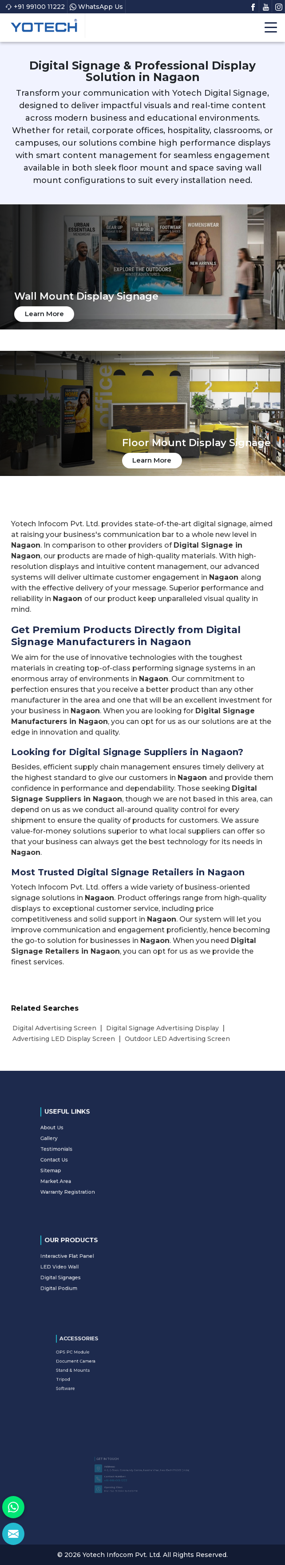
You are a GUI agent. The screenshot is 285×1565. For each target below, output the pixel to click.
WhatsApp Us (96, 7)
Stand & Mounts (107, 1368)
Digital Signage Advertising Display (162, 1028)
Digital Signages (94, 1274)
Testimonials (92, 1152)
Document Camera (109, 1364)
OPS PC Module (107, 1359)
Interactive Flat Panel (98, 1261)
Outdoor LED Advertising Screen (177, 1039)
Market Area (91, 1170)
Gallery (88, 1145)
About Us (89, 1139)
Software (103, 1378)
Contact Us (91, 1158)
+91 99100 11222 (35, 7)
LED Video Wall (94, 1267)
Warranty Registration (99, 1177)
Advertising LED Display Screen (63, 1039)
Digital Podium (93, 1280)
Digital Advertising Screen (54, 1028)
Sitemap (89, 1164)
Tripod (102, 1373)
